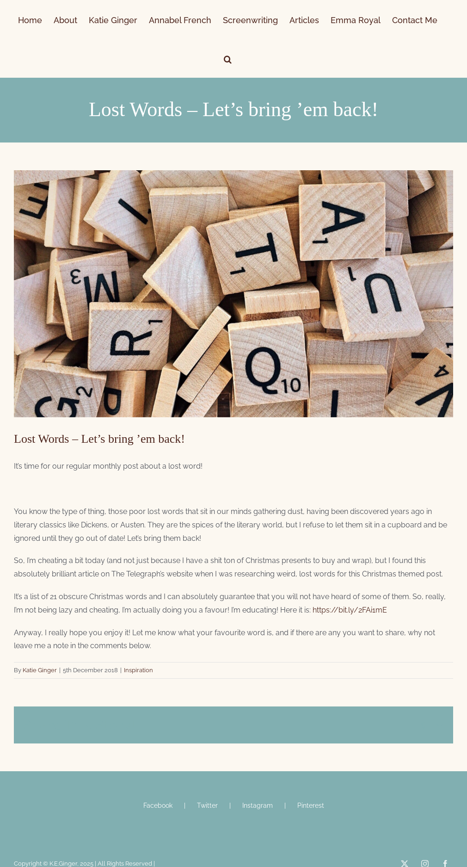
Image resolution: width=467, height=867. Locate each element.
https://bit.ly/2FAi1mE (350, 610)
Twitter (207, 805)
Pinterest (310, 805)
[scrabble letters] (233, 293)
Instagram (257, 805)
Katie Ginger (40, 670)
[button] (228, 58)
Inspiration (138, 670)
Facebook (157, 805)
